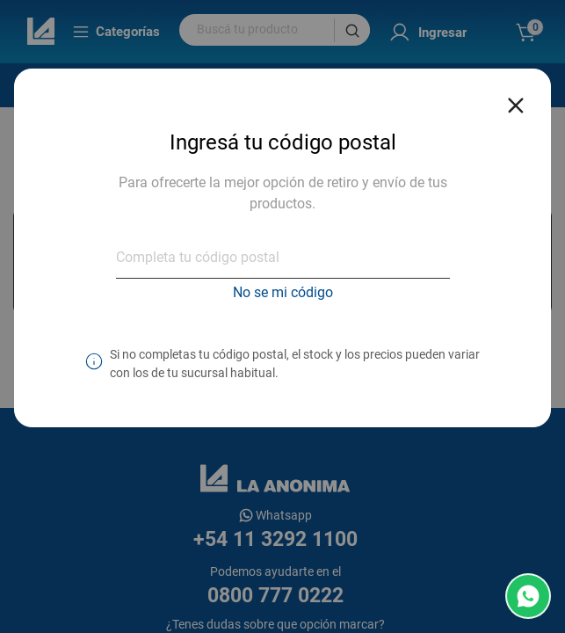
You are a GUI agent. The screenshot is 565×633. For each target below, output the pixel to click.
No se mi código (283, 292)
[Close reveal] (516, 100)
